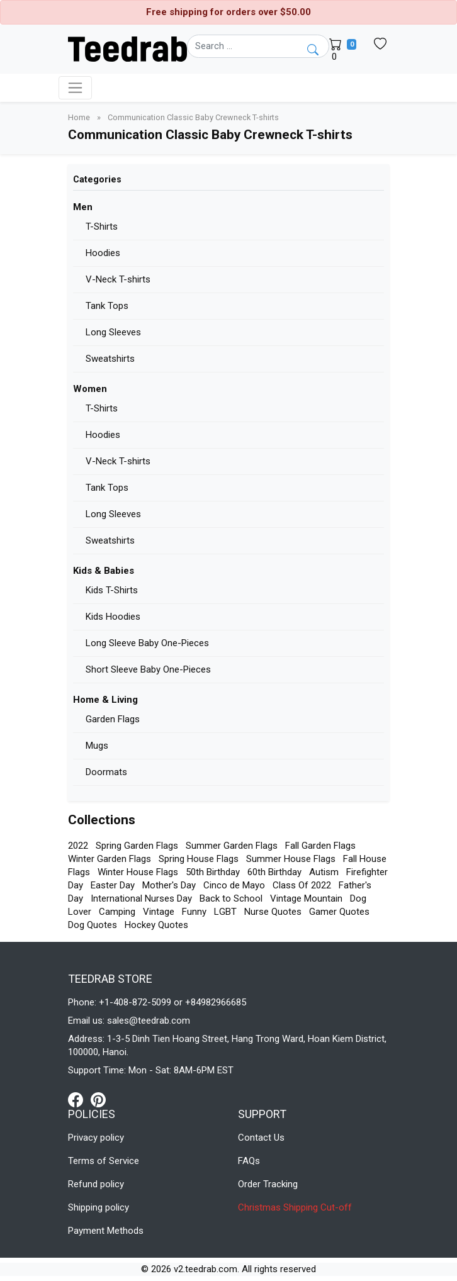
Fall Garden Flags (320, 845)
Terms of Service (103, 1160)
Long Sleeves (113, 332)
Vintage (158, 911)
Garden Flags (113, 719)
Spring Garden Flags (137, 845)
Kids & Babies (103, 570)
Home (80, 117)
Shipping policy (98, 1207)
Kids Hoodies (113, 616)
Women (90, 388)
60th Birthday (274, 872)
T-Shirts (102, 226)
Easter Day (113, 885)
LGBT (225, 911)
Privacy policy (96, 1137)
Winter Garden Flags (109, 858)
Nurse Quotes (273, 911)
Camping (117, 911)
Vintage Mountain (306, 898)
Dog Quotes (92, 925)
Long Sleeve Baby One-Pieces (147, 643)
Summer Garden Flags (232, 845)
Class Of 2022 (302, 885)
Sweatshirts (110, 358)
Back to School (231, 898)
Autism (324, 872)
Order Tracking (268, 1184)
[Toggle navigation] (75, 87)
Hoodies (103, 253)
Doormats (106, 772)
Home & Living (105, 699)
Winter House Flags (138, 872)
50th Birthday (213, 872)
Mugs (97, 745)
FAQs (249, 1160)
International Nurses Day (141, 898)
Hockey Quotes (156, 925)
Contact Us (261, 1137)
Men (83, 207)
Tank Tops (107, 305)
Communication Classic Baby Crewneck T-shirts (193, 117)
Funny (194, 911)
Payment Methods (106, 1230)
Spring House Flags (199, 858)
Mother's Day (169, 885)
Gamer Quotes (339, 911)
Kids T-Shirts (112, 590)
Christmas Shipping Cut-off (295, 1207)
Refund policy (96, 1184)
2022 (78, 845)
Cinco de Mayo (234, 885)
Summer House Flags (291, 858)
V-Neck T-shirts (118, 279)
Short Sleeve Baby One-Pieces (148, 669)
